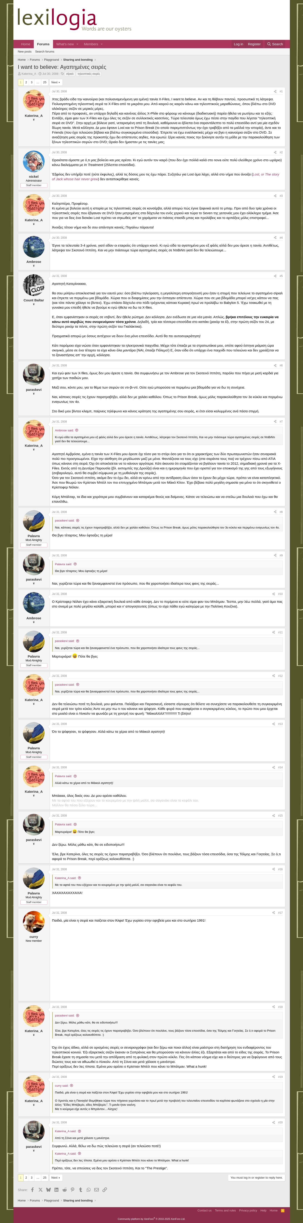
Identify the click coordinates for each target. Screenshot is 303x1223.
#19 (280, 1077)
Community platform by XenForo (151, 1219)
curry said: (62, 1085)
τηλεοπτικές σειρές (89, 73)
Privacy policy (248, 1210)
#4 (281, 237)
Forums (43, 44)
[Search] (275, 44)
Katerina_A (29, 73)
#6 (281, 365)
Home (25, 44)
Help (263, 1210)
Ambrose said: (64, 430)
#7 (281, 421)
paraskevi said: (65, 520)
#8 (281, 512)
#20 (280, 1122)
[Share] (275, 91)
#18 (280, 1007)
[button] (77, 44)
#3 (281, 195)
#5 (281, 276)
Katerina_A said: (66, 878)
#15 (280, 815)
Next (54, 82)
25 (44, 82)
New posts (25, 51)
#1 (281, 91)
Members (91, 44)
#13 (280, 724)
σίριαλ (70, 73)
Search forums (44, 51)
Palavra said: (63, 564)
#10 (280, 594)
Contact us (204, 1210)
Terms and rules (225, 1210)
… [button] (37, 82)
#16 (280, 869)
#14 (280, 767)
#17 (280, 912)
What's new (65, 44)
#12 (280, 676)
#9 (281, 555)
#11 (280, 632)
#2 (281, 152)
